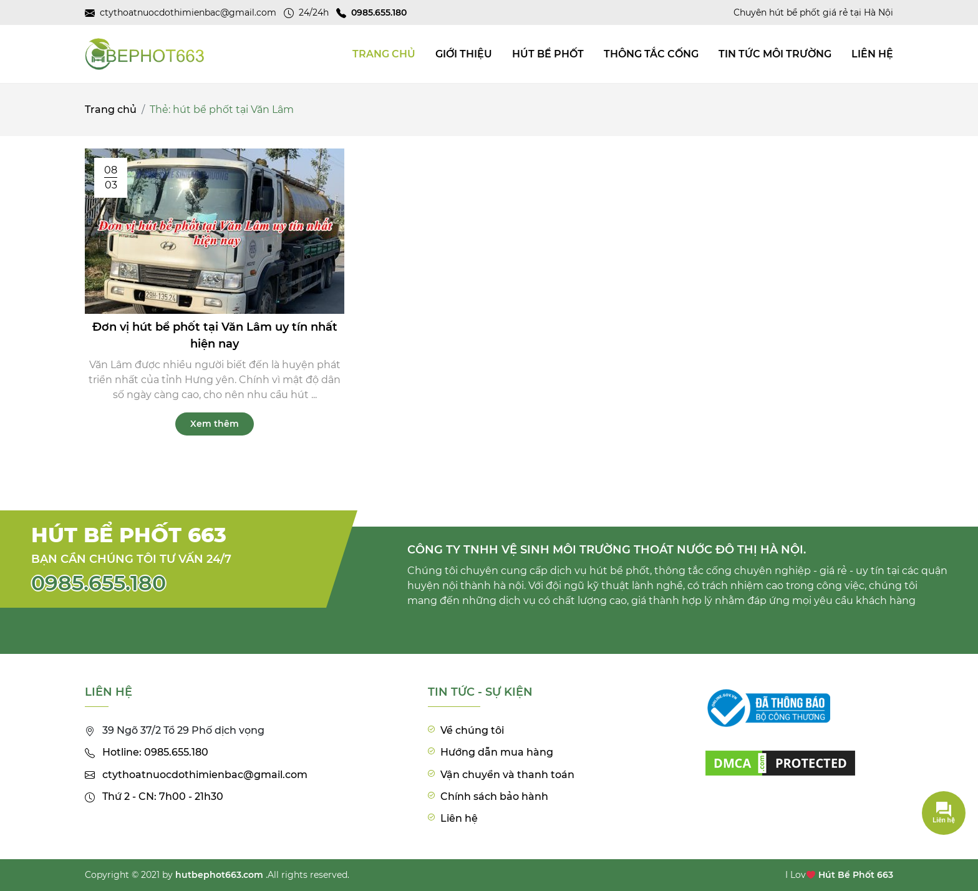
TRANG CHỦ (383, 54)
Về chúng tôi (472, 730)
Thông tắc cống (651, 54)
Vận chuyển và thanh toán (507, 775)
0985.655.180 (98, 582)
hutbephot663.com (219, 874)
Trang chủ (111, 109)
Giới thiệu (463, 54)
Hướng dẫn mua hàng (496, 752)
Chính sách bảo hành (494, 796)
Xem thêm (214, 423)
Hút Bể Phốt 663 (855, 874)
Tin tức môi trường (775, 54)
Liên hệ (872, 54)
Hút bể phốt (548, 54)
